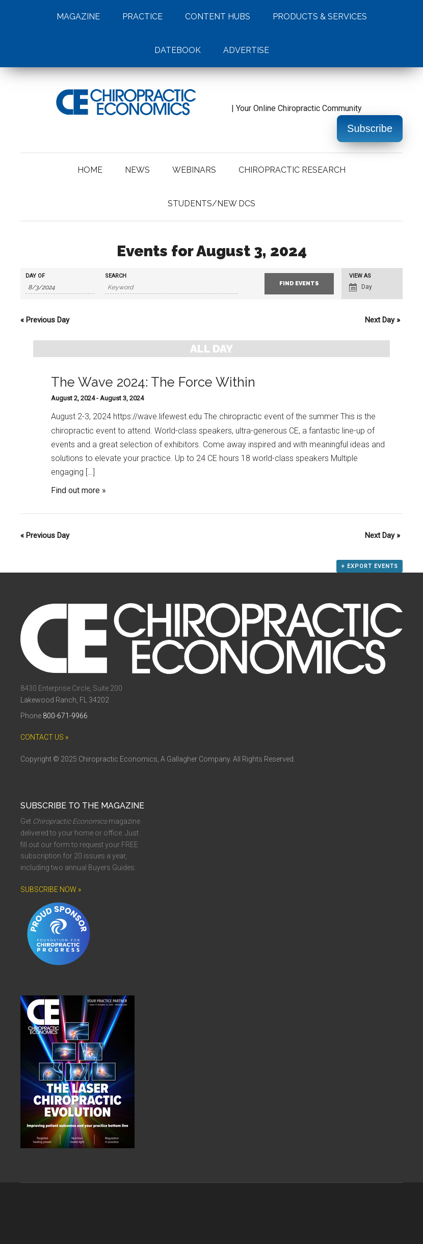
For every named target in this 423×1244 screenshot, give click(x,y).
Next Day (382, 319)
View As (360, 276)
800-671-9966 (65, 716)
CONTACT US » (44, 737)
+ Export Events (369, 566)
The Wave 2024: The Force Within (153, 382)
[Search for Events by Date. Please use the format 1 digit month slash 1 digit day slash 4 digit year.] (60, 287)
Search (115, 276)
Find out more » (78, 490)
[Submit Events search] (299, 283)
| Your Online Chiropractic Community (191, 108)
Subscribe (369, 128)
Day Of (35, 276)
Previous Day (44, 319)
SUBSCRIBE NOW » (50, 889)
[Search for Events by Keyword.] (171, 287)
